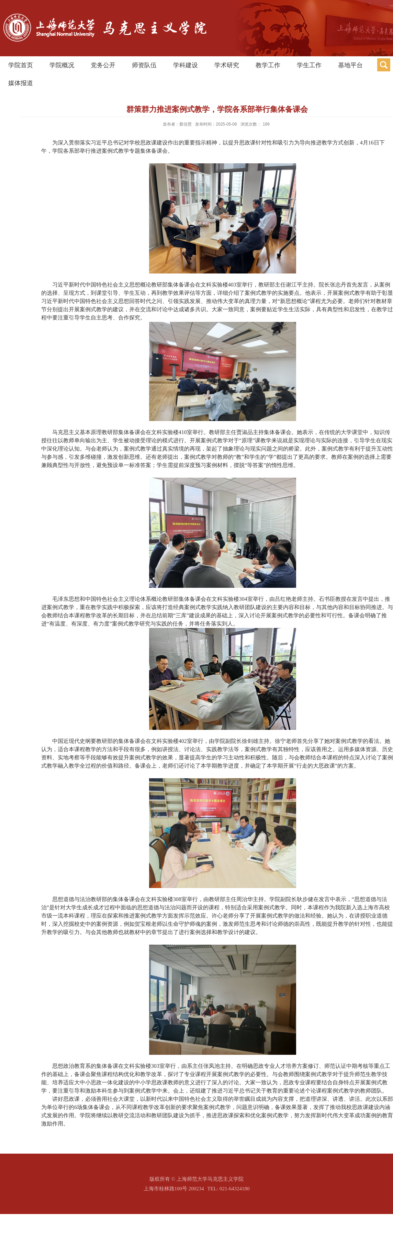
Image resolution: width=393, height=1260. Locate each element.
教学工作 (268, 65)
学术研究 (226, 65)
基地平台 (350, 65)
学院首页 (20, 65)
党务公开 (103, 65)
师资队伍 (144, 65)
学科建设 (185, 65)
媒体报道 (20, 83)
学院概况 (61, 65)
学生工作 (309, 65)
